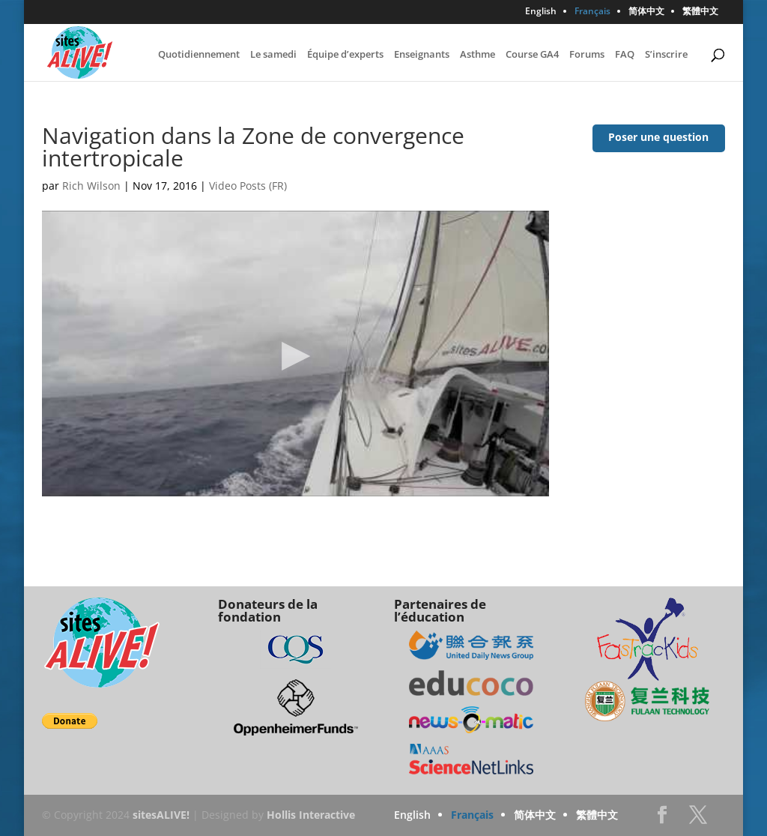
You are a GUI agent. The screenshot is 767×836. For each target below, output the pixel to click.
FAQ (624, 55)
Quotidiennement (199, 55)
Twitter (698, 819)
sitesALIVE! (161, 815)
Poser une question (658, 137)
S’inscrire (666, 55)
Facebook (662, 819)
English (541, 12)
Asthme (477, 55)
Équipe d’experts (345, 55)
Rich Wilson (91, 185)
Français (592, 12)
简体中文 (646, 12)
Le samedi (273, 55)
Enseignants (421, 55)
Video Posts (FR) (248, 185)
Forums (586, 55)
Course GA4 (532, 55)
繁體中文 (700, 12)
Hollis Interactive (311, 815)
